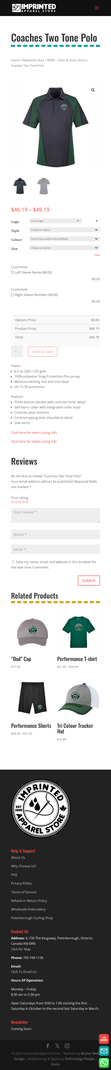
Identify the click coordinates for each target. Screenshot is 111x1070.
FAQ (14, 874)
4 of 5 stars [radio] (23, 501)
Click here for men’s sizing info (34, 432)
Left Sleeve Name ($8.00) (31, 272)
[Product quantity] (17, 351)
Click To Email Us (23, 972)
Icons (55, 1064)
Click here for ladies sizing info (34, 441)
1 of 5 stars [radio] (12, 501)
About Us (18, 857)
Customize (19, 267)
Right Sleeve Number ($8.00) (34, 295)
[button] (93, 90)
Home (15, 60)
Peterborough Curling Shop (32, 918)
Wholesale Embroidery (28, 909)
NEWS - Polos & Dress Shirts (66, 60)
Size (14, 249)
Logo (15, 222)
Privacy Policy (21, 883)
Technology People (79, 1059)
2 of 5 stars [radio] (16, 501)
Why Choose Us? (23, 866)
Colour (16, 240)
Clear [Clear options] (97, 255)
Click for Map (21, 949)
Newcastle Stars (33, 60)
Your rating (19, 497)
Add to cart (42, 351)
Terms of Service (23, 892)
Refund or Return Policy (29, 901)
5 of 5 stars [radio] (27, 501)
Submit (88, 580)
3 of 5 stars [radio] (19, 501)
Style (15, 231)
